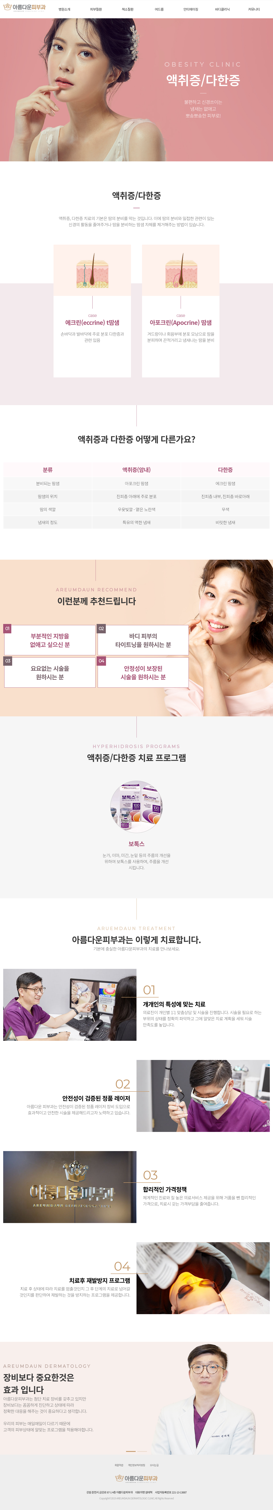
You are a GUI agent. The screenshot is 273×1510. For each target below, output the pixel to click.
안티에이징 (190, 9)
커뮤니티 (254, 9)
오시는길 (154, 1465)
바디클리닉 (222, 9)
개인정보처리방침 (136, 1465)
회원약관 (119, 1465)
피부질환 (96, 9)
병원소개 (64, 9)
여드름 (159, 9)
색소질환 (128, 9)
